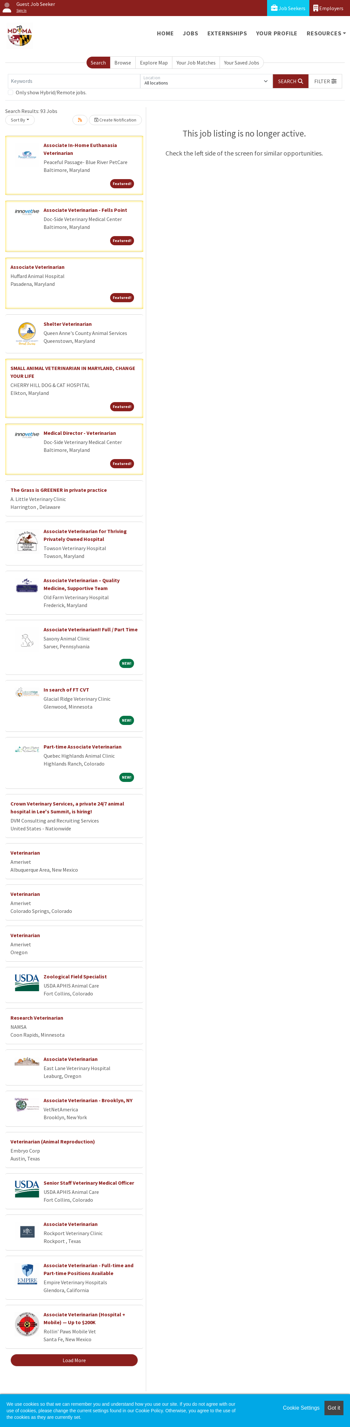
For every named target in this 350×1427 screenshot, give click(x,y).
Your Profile (277, 33)
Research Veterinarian (36, 1017)
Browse (122, 62)
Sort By (18, 120)
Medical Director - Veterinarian (80, 433)
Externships (227, 33)
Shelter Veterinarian (68, 324)
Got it (334, 1408)
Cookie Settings (301, 1408)
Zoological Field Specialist (75, 976)
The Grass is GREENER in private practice (58, 490)
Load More (74, 1360)
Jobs (190, 33)
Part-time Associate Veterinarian (83, 746)
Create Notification (115, 120)
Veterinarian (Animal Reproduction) (52, 1141)
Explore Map (154, 62)
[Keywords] (74, 81)
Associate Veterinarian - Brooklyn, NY (88, 1100)
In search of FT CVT (66, 689)
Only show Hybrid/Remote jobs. (51, 92)
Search (98, 62)
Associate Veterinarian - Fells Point (85, 210)
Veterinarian (25, 852)
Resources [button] (324, 33)
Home (165, 33)
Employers (328, 8)
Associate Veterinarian (37, 267)
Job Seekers (288, 8)
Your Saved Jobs (241, 62)
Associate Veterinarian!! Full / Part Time (91, 629)
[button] (325, 81)
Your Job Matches (196, 62)
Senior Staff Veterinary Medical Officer (89, 1182)
